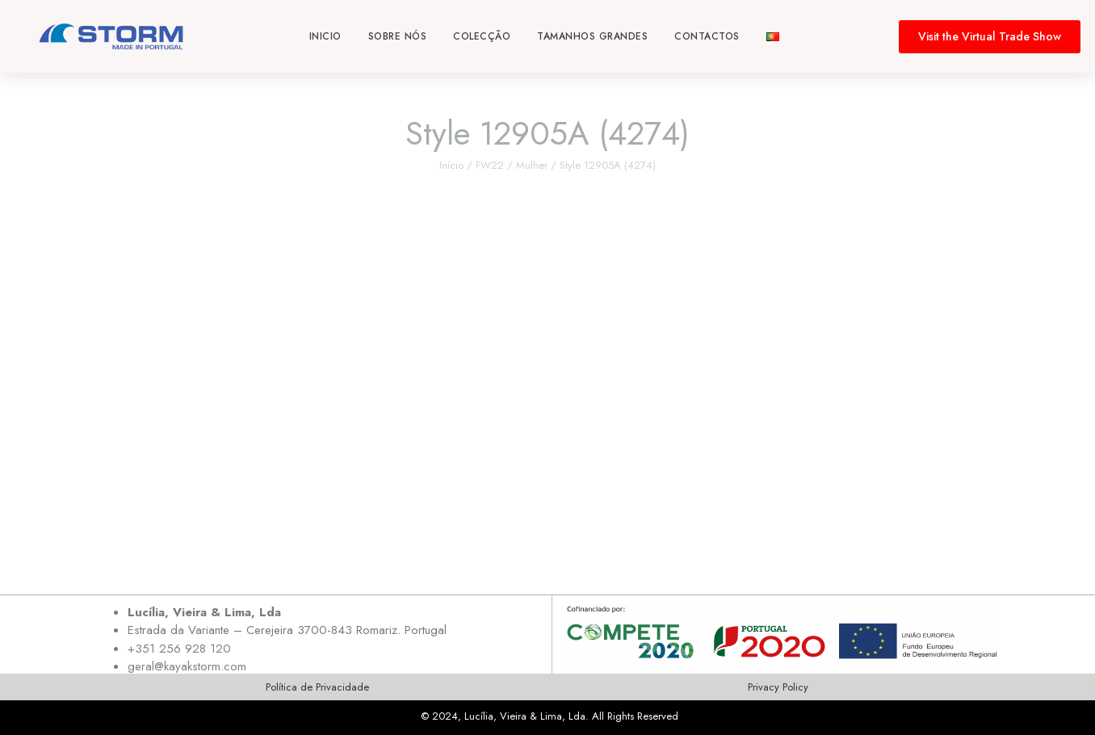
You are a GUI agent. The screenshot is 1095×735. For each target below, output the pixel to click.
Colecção (481, 36)
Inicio (325, 36)
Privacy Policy (778, 687)
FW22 (490, 165)
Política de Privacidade (317, 687)
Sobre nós (397, 36)
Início (451, 165)
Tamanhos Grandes (592, 36)
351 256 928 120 (183, 648)
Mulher (532, 165)
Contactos (707, 36)
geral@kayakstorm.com (187, 666)
